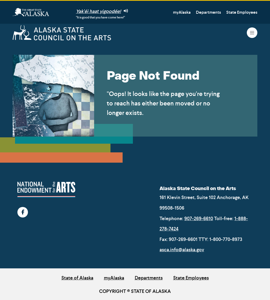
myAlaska (182, 12)
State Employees (241, 12)
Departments (208, 12)
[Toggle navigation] (252, 32)
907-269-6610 (198, 218)
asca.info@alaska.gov (182, 249)
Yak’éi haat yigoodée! (102, 11)
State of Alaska (77, 278)
